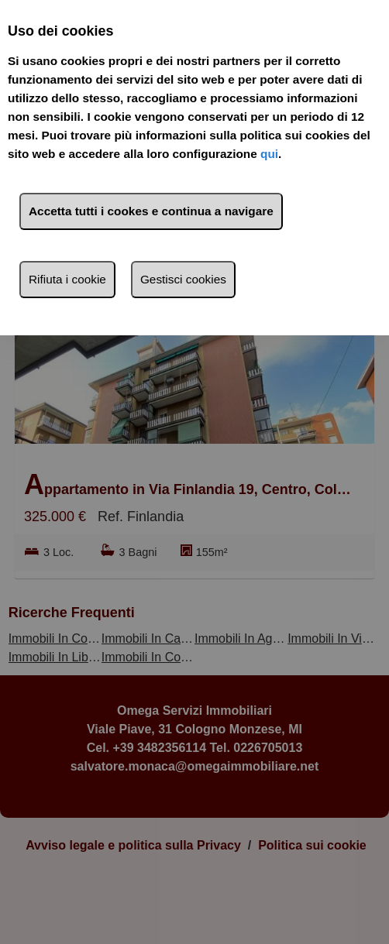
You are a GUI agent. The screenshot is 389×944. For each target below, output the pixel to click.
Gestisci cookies (183, 279)
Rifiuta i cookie (67, 279)
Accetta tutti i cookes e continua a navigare (151, 211)
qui (269, 153)
